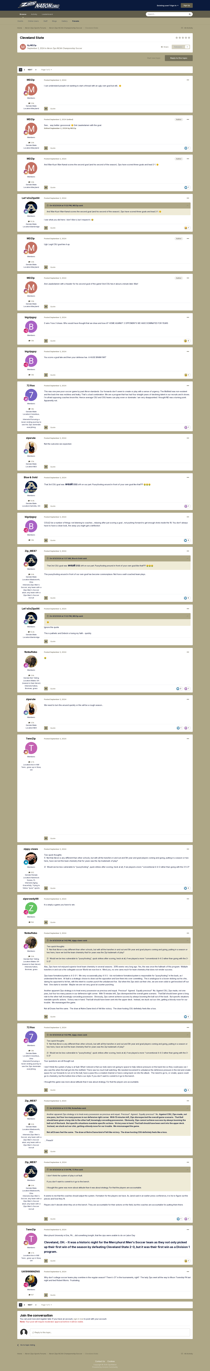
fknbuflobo (30, 652)
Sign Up (187, 5)
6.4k (31, 574)
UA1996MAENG (30, 1271)
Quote (52, 108)
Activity (34, 14)
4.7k (31, 762)
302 (31, 872)
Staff (45, 21)
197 (31, 1295)
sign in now (78, 1319)
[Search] (159, 14)
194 (31, 922)
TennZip (31, 738)
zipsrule (30, 438)
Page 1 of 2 (46, 70)
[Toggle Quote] (48, 205)
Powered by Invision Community (105, 1367)
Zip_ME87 (31, 551)
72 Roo (31, 385)
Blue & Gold (31, 477)
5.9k (31, 103)
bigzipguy (31, 317)
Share (164, 47)
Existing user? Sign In (167, 5)
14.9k (31, 501)
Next (30, 70)
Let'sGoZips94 (31, 198)
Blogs (54, 21)
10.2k (31, 221)
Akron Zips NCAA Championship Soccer (64, 48)
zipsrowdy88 (31, 898)
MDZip (33, 45)
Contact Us (100, 1361)
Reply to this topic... (42, 1332)
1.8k (31, 409)
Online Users (33, 21)
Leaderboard (47, 14)
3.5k (31, 461)
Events (20, 21)
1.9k (31, 341)
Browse (23, 15)
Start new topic (153, 58)
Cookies (111, 1361)
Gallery (65, 21)
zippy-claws (31, 849)
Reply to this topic (178, 58)
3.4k (31, 675)
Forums (75, 21)
